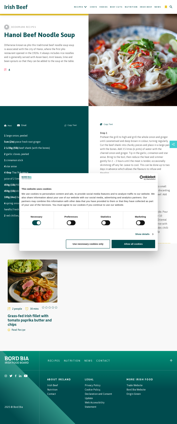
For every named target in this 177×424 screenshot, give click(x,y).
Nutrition (131, 7)
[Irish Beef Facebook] (15, 376)
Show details (142, 234)
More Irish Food (140, 379)
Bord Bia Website (136, 389)
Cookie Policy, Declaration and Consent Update (98, 394)
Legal (89, 379)
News (158, 7)
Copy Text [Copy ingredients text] (70, 125)
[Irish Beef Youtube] (25, 376)
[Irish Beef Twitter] (11, 376)
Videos (103, 7)
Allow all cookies (133, 244)
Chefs (93, 7)
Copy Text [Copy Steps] (106, 124)
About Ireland (59, 379)
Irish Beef (146, 7)
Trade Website (135, 385)
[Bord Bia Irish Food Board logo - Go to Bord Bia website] (17, 362)
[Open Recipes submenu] (85, 7)
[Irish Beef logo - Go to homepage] (16, 7)
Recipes (78, 7)
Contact (103, 360)
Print (8, 126)
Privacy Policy (93, 385)
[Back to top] (171, 360)
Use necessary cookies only (88, 244)
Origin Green (134, 393)
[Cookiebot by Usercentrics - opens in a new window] (142, 177)
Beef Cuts (116, 7)
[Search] (171, 7)
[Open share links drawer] (173, 144)
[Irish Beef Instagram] (6, 376)
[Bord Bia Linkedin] (20, 376)
